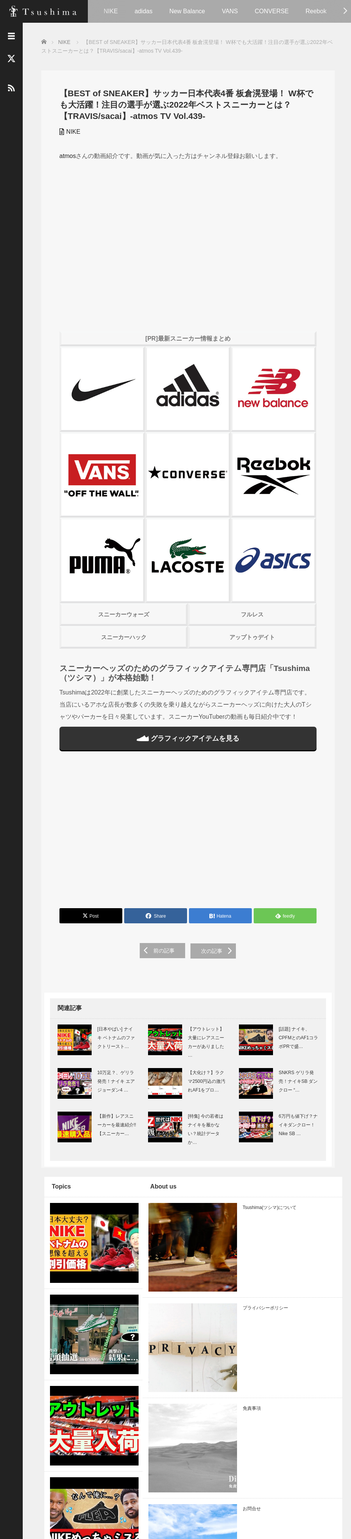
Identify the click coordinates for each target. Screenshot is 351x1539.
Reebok (316, 11)
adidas (144, 11)
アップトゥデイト (252, 643)
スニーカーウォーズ (121, 620)
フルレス (252, 620)
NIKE (111, 11)
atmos (64, 155)
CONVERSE (272, 11)
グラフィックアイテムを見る (187, 744)
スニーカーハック (121, 643)
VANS (230, 11)
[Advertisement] (187, 838)
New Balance (187, 11)
